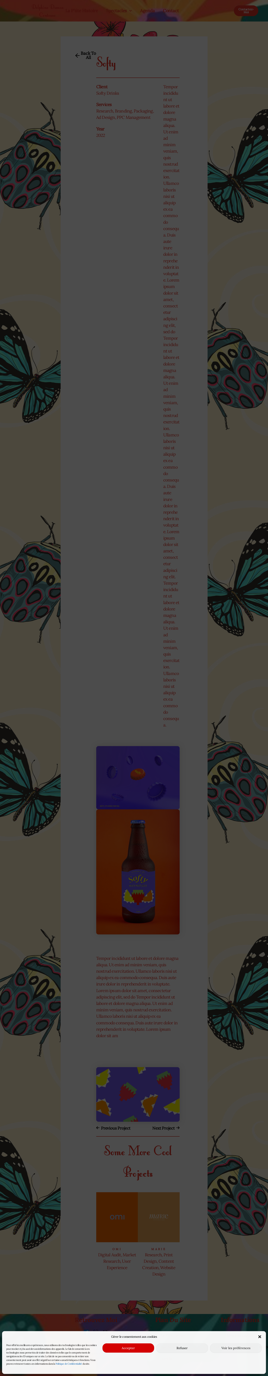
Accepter (128, 1348)
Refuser (182, 1348)
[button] (260, 1335)
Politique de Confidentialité (68, 1363)
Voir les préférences (235, 1348)
